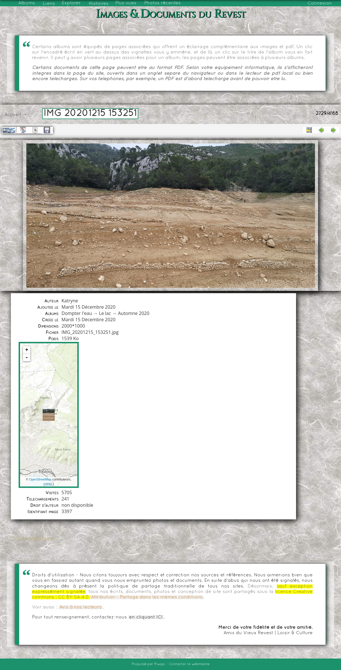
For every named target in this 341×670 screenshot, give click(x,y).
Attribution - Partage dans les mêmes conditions (146, 597)
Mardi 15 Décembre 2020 (88, 307)
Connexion (320, 3)
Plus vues (125, 3)
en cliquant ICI (146, 617)
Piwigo (159, 664)
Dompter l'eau (77, 313)
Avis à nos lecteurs (81, 607)
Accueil (13, 115)
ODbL (48, 484)
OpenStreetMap (40, 479)
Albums (26, 3)
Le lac (105, 313)
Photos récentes (162, 3)
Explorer (71, 3)
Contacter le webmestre (189, 664)
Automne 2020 (133, 313)
